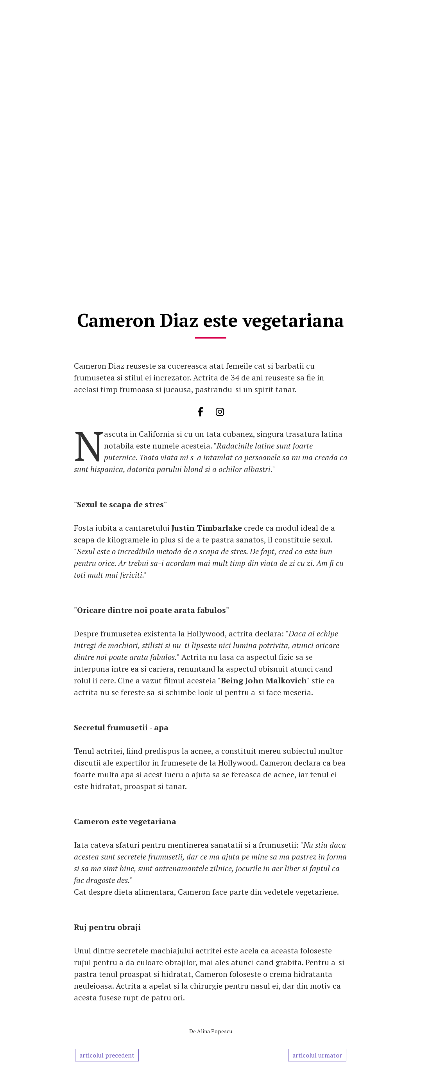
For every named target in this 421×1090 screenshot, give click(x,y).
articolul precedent (106, 1055)
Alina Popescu (214, 1031)
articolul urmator (317, 1055)
